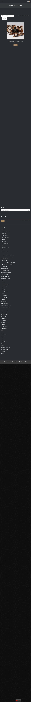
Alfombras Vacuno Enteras (6, 272)
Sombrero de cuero (5, 247)
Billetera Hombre (5, 284)
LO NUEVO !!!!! (4, 266)
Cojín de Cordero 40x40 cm (6, 305)
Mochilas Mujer (5, 289)
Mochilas (3, 339)
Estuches (4, 287)
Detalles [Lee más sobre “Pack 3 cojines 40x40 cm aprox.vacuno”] (15, 45)
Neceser (3, 293)
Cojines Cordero (4, 316)
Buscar (28, 210)
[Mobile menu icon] (1, 1)
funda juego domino (5, 237)
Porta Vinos (4, 245)
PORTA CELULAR (5, 243)
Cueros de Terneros (5, 270)
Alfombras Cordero (4, 251)
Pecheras (4, 241)
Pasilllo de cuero (5, 326)
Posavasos (3, 351)
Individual (2, 332)
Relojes (2, 353)
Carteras (2, 280)
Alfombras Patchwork (5, 258)
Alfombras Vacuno (4, 268)
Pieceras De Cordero (4, 349)
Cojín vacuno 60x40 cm (5, 314)
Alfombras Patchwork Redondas (8, 264)
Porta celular (4, 295)
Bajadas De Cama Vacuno (5, 278)
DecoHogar (3, 322)
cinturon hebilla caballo (6, 231)
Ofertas (2, 345)
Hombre (2, 330)
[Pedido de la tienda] (7, 16)
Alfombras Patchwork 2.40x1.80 (9, 262)
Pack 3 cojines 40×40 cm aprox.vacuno (15, 41)
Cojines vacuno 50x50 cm (7, 256)
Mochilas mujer (5, 291)
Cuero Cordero (3, 320)
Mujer (2, 337)
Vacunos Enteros (5, 274)
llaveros (3, 239)
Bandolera (4, 282)
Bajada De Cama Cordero (5, 276)
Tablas (3, 249)
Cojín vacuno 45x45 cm (5, 312)
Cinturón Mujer (4, 235)
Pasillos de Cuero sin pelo (5, 347)
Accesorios (3, 229)
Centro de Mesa (4, 301)
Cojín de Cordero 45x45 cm (6, 307)
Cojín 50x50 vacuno (4, 303)
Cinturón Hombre (5, 233)
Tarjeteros (4, 299)
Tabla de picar (4, 328)
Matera (3, 324)
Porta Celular (4, 297)
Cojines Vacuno (4, 318)
